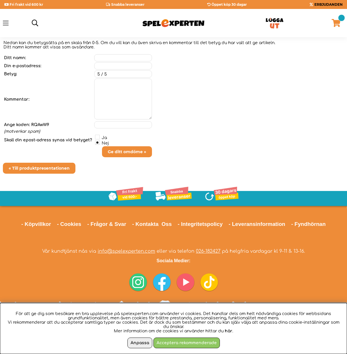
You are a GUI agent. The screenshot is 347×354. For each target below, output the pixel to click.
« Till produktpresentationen (39, 168)
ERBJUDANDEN (328, 4)
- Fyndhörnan (308, 224)
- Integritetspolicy (200, 224)
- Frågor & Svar (106, 224)
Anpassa (140, 343)
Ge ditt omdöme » (127, 151)
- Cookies (69, 224)
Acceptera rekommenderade (187, 343)
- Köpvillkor (36, 224)
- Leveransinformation (257, 224)
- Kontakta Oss (152, 224)
